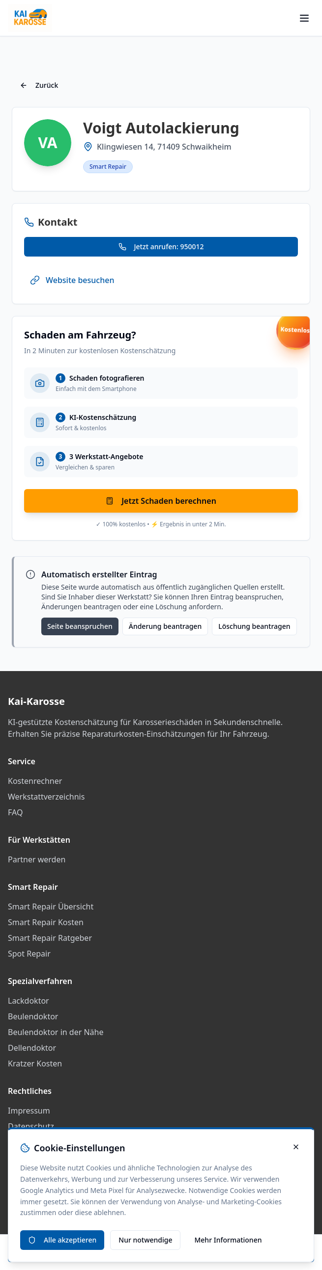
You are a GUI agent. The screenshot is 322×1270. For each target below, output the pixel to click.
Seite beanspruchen (80, 626)
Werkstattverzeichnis (46, 796)
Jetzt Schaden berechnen (161, 500)
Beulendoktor (33, 1016)
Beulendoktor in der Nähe (56, 1032)
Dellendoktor (32, 1047)
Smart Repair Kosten (46, 922)
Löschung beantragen (254, 626)
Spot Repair (29, 953)
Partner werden (36, 859)
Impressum (29, 1110)
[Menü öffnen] (304, 18)
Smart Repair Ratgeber (50, 938)
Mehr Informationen (228, 1239)
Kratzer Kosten (35, 1063)
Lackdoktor (28, 1000)
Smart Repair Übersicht (50, 906)
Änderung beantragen (165, 626)
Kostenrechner (35, 781)
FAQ (15, 812)
